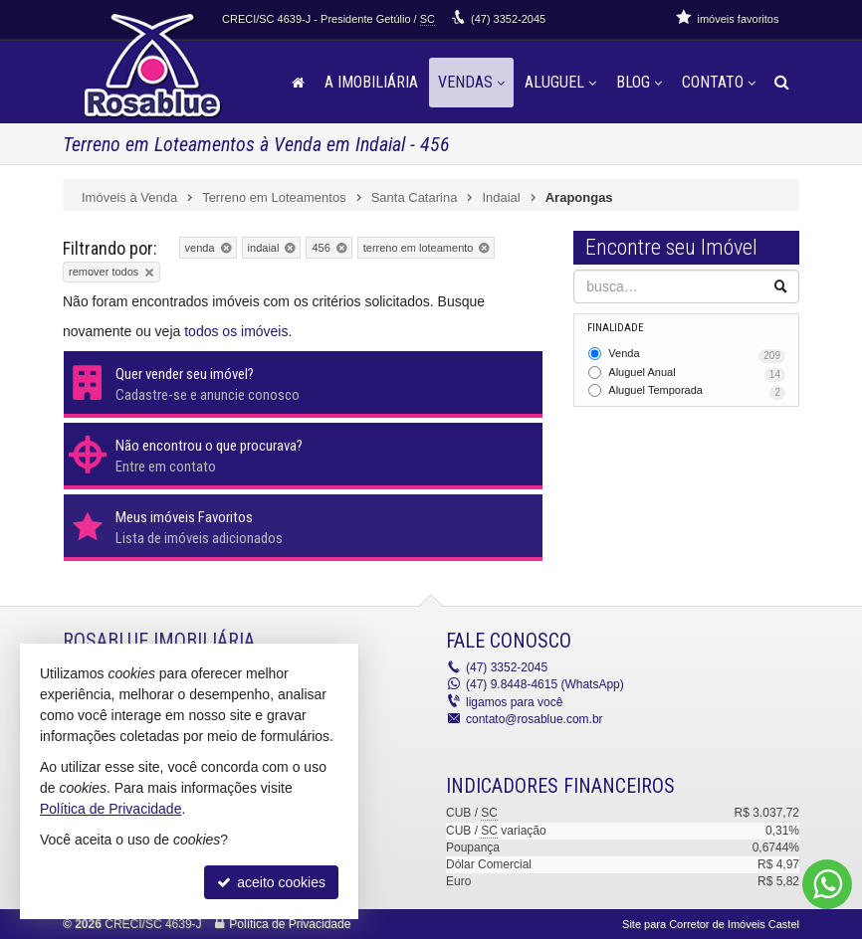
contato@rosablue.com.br (534, 719)
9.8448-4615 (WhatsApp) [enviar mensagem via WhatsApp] (545, 684)
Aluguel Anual (696, 374)
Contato (718, 82)
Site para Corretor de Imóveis (710, 924)
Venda (696, 355)
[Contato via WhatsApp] (827, 884)
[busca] (781, 82)
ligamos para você (514, 702)
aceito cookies (271, 882)
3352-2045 (508, 19)
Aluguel (560, 82)
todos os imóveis (236, 331)
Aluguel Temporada (696, 392)
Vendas (471, 82)
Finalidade (615, 327)
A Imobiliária (371, 82)
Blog (639, 82)
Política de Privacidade (289, 924)
